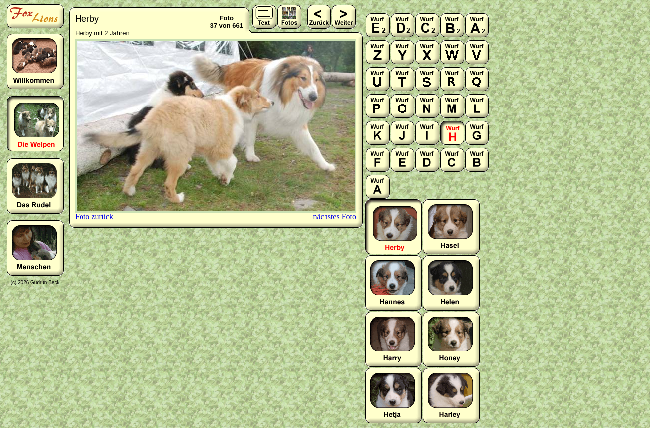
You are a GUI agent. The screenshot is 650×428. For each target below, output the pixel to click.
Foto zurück (94, 217)
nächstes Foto (334, 217)
